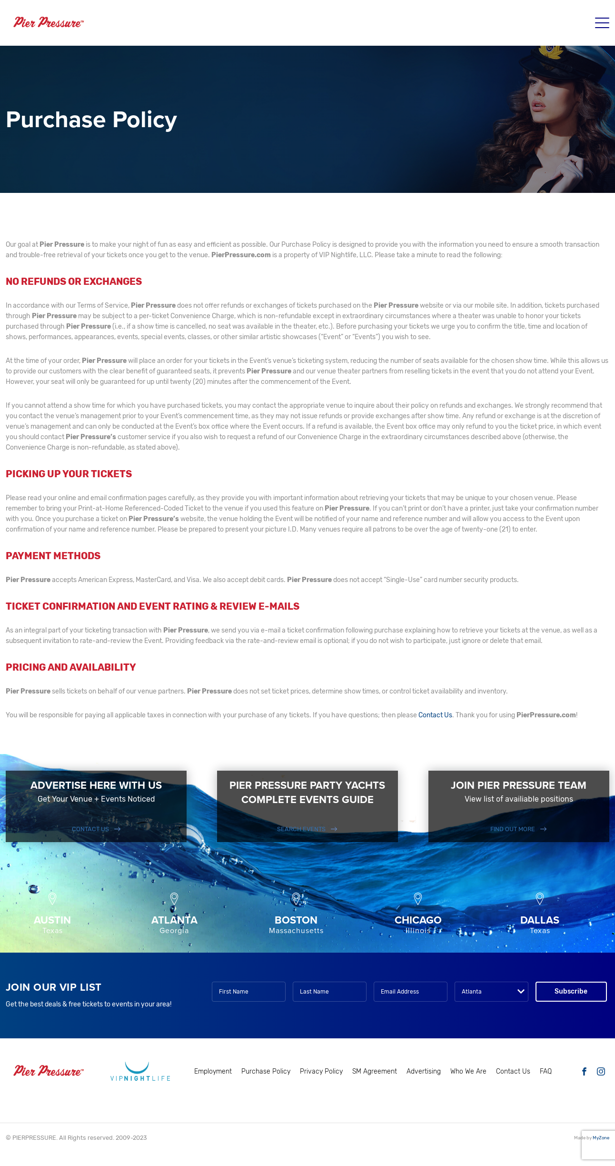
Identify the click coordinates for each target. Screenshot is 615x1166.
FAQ (546, 1071)
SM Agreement (374, 1071)
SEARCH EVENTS (301, 829)
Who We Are (468, 1071)
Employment (213, 1071)
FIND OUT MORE (512, 829)
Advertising (424, 1071)
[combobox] (491, 992)
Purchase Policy (265, 1071)
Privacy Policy (321, 1071)
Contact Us (435, 715)
